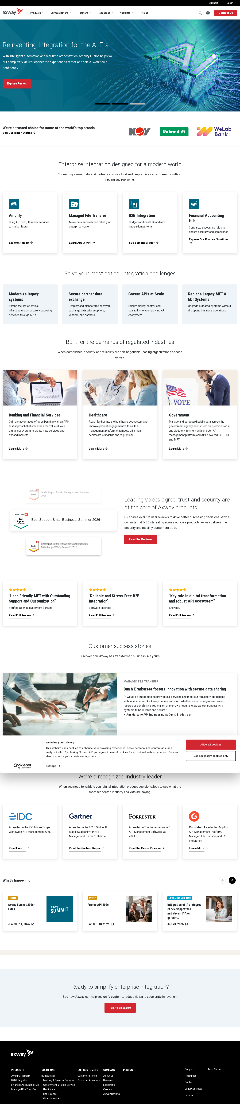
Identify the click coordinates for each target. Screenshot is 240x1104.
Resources (104, 12)
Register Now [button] (50, 80)
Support (214, 3)
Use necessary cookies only (210, 1087)
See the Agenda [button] (17, 80)
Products (35, 12)
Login (231, 3)
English (208, 13)
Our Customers (59, 12)
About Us (125, 12)
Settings (51, 1097)
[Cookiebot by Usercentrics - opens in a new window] (22, 1097)
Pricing (144, 12)
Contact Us (226, 12)
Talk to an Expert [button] (120, 1007)
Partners (83, 12)
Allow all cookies (211, 1075)
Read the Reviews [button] (140, 539)
